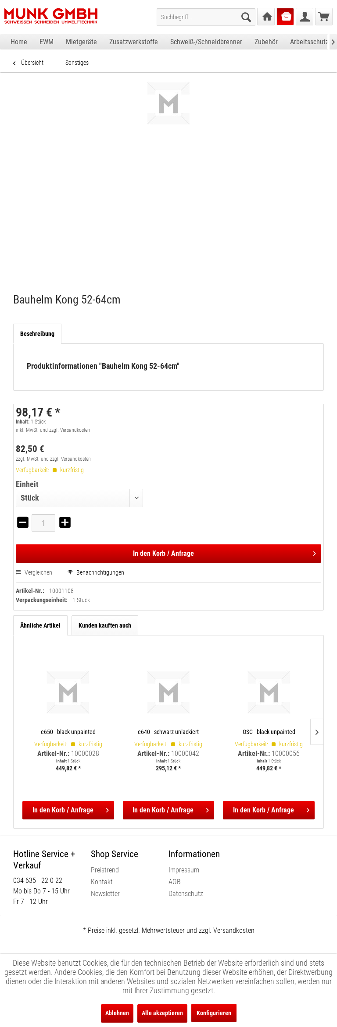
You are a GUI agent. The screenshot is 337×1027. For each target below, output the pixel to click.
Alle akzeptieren (162, 1012)
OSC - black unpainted (269, 731)
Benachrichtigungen (96, 572)
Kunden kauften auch (105, 625)
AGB (174, 882)
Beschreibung (37, 333)
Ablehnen (117, 1012)
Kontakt (102, 882)
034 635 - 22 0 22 (37, 880)
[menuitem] (206, 17)
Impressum (183, 870)
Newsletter (105, 893)
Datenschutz (185, 893)
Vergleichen (34, 572)
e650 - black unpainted (68, 731)
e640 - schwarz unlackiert (168, 731)
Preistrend (105, 870)
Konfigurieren (214, 1012)
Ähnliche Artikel (40, 625)
